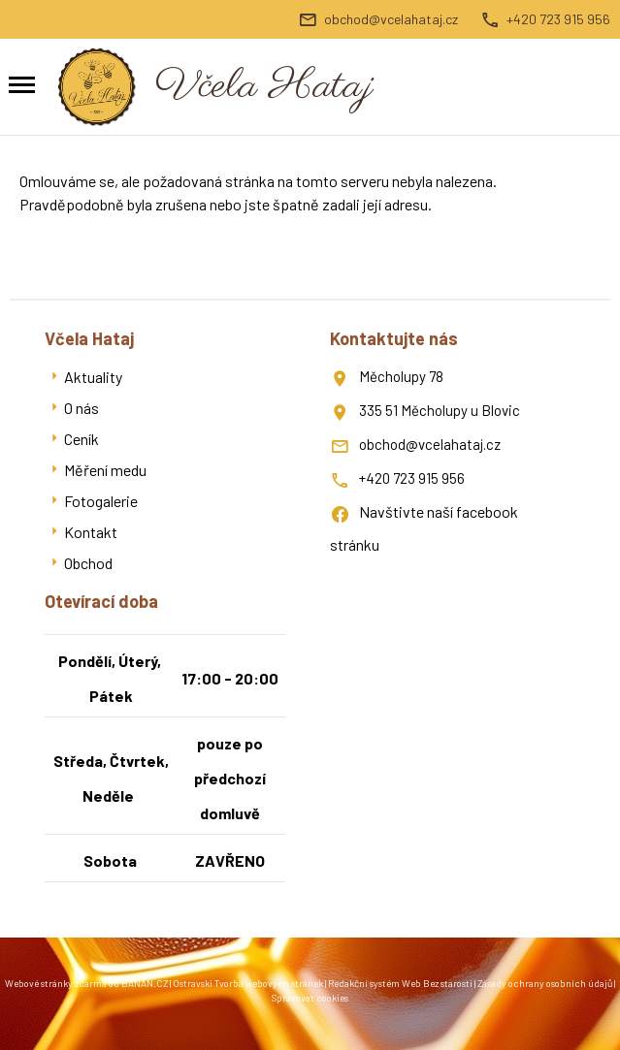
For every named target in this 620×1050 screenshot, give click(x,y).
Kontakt (90, 532)
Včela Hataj (264, 86)
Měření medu (105, 470)
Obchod (88, 563)
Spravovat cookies (310, 997)
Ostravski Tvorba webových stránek (248, 983)
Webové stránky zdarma (56, 983)
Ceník (81, 439)
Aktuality (93, 376)
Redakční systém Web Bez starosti (400, 983)
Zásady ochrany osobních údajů (544, 983)
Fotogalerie (101, 501)
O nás (81, 407)
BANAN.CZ (144, 983)
